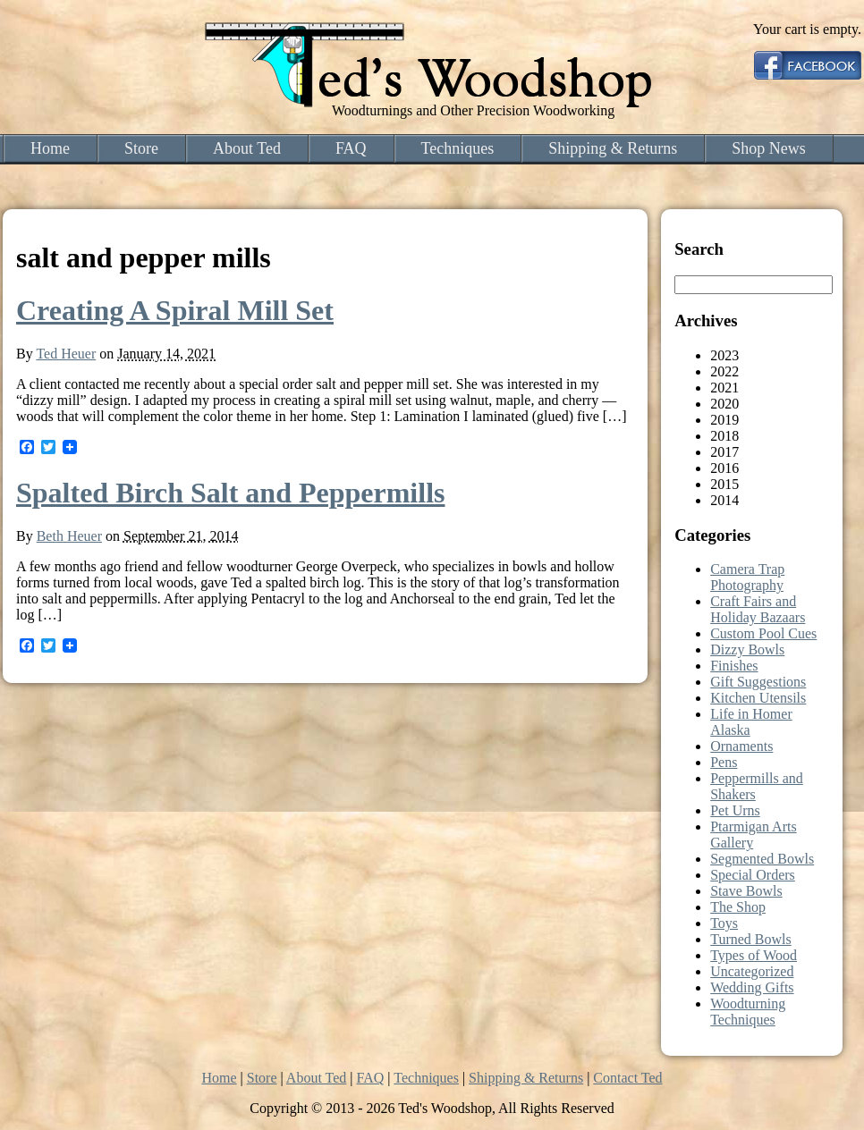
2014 (724, 500)
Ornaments (741, 746)
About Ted (247, 148)
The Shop (738, 907)
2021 (724, 387)
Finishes (734, 665)
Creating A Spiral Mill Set (175, 310)
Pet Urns (735, 810)
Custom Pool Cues (763, 633)
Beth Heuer (69, 536)
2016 (724, 468)
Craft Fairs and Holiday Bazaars (757, 609)
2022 (724, 371)
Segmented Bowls (762, 858)
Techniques (458, 148)
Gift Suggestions (758, 681)
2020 (724, 403)
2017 (724, 452)
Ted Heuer (66, 353)
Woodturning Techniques (747, 1011)
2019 (724, 419)
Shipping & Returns (612, 148)
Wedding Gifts (751, 987)
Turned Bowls (751, 939)
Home (50, 148)
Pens (723, 762)
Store (141, 148)
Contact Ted (627, 1077)
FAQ (351, 148)
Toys (724, 923)
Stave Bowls (746, 890)
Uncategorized (751, 971)
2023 (724, 355)
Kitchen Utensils (758, 697)
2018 (724, 435)
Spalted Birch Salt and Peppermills (230, 492)
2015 (724, 484)
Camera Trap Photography (747, 577)
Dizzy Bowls (747, 649)
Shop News (769, 148)
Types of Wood (753, 955)
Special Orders (752, 874)
